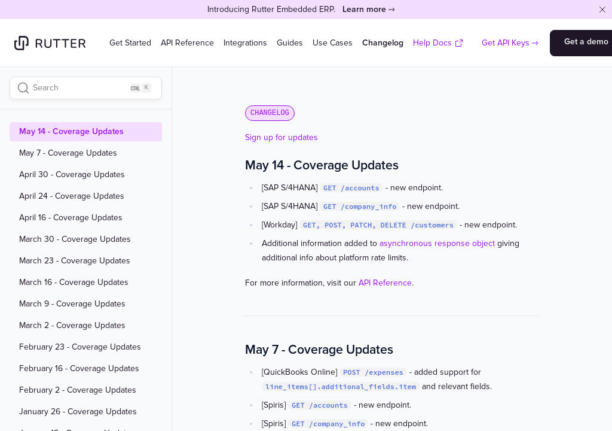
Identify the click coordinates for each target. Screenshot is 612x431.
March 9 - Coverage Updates (72, 304)
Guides (290, 43)
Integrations (245, 43)
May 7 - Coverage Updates (68, 153)
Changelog (382, 43)
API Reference (187, 43)
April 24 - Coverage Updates (71, 196)
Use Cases (333, 43)
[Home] (50, 43)
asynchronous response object (437, 243)
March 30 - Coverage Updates (75, 239)
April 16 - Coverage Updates (71, 218)
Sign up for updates (281, 137)
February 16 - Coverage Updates (79, 369)
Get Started (130, 43)
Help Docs (438, 43)
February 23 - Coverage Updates (80, 347)
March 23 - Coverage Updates (74, 261)
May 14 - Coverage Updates (71, 131)
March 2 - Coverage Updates (72, 325)
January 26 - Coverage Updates (78, 412)
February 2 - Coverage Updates (77, 390)
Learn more (364, 9)
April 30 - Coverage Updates (72, 175)
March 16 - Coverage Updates (73, 282)
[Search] (86, 88)
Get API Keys (506, 43)
